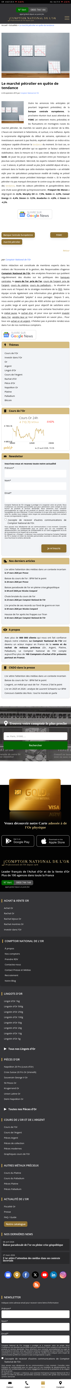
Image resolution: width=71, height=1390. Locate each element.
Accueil (4, 25)
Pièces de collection (14, 1143)
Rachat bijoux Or (12, 919)
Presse (25, 573)
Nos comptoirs (12, 954)
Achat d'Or (36, 871)
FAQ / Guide (10, 1217)
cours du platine (19, 285)
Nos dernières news (18, 1234)
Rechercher (35, 745)
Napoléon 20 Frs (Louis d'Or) (18, 1066)
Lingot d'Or (10, 370)
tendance (37, 144)
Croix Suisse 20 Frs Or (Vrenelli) (20, 1072)
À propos (9, 948)
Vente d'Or (62, 871)
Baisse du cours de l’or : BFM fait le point (25, 578)
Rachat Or (9, 913)
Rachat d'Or (11, 378)
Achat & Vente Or (16, 900)
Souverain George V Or (16, 1077)
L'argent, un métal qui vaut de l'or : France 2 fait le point (33, 684)
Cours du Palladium (14, 1178)
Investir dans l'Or (13, 357)
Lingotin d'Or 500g (13, 1006)
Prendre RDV (11, 959)
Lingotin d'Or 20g (13, 1028)
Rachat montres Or (14, 924)
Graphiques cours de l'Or (17, 1154)
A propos (14, 629)
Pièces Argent (11, 1138)
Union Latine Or (12, 1093)
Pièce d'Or (10, 383)
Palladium (10, 395)
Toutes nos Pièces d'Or (20, 1109)
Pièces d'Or (12, 1059)
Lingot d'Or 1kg (12, 1001)
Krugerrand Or (11, 1088)
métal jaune (10, 313)
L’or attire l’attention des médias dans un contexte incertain (35, 569)
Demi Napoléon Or (13, 1099)
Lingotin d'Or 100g (13, 1017)
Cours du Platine (12, 1173)
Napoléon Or (11, 387)
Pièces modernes (13, 1148)
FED (60, 289)
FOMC (59, 235)
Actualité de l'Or (16, 1199)
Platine (8, 391)
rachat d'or (27, 313)
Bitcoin (8, 400)
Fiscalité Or (9, 1206)
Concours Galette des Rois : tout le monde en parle (31, 693)
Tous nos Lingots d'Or (19, 1049)
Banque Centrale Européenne (18, 235)
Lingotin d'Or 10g (13, 1033)
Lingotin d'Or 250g (13, 1012)
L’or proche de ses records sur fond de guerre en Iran (32, 605)
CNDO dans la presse (22, 667)
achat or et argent (20, 321)
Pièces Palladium (12, 1189)
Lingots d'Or (13, 993)
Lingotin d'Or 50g (13, 1022)
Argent (8, 365)
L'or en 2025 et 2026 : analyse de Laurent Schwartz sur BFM (35, 688)
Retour (66, 250)
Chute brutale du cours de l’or (20, 596)
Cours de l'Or (11, 353)
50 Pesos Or (10, 1083)
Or (6, 361)
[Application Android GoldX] (17, 841)
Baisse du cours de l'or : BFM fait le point (26, 680)
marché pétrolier (11, 241)
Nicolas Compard (29, 591)
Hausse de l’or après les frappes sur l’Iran (26, 614)
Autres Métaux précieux (21, 1165)
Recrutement (11, 975)
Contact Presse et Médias (18, 970)
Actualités (13, 25)
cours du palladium (40, 285)
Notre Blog (10, 981)
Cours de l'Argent (13, 374)
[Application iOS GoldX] (53, 841)
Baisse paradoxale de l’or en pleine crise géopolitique (32, 587)
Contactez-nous (13, 964)
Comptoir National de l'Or (29, 93)
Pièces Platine (11, 1183)
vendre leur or (20, 317)
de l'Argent (36, 1119)
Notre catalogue (15, 1224)
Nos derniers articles (22, 561)
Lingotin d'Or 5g (12, 1038)
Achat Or (8, 908)
